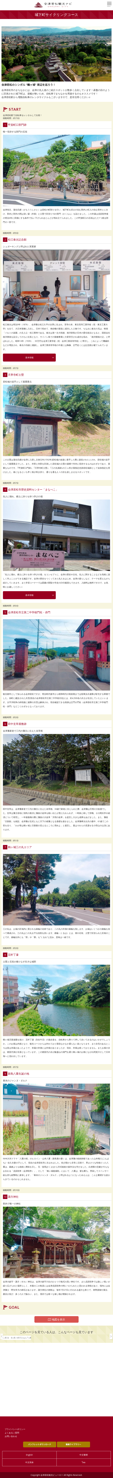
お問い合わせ (11, 1436)
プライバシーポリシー (15, 1429)
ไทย (83, 1462)
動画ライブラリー (73, 1444)
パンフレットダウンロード (39, 1444)
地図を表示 (56, 1319)
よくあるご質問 (12, 1432)
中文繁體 (83, 1454)
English (29, 1454)
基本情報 (29, 357)
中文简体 (29, 1462)
